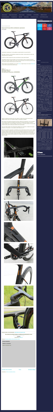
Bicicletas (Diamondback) (44, 81)
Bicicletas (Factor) (49, 83)
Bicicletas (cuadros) (44, 111)
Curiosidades (47, 143)
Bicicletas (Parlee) (47, 98)
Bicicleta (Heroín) (39, 65)
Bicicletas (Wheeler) (44, 110)
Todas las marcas (4, 14)
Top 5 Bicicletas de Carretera (45, 62)
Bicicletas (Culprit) (49, 79)
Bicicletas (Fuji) (44, 85)
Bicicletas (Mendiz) (49, 94)
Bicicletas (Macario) (39, 93)
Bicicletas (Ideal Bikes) (47, 88)
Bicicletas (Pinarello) (44, 99)
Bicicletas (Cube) (44, 79)
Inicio (20, 369)
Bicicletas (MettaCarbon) (47, 95)
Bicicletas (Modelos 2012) (43, 132)
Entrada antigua (31, 369)
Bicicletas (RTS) (47, 100)
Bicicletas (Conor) (44, 78)
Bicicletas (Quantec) (42, 100)
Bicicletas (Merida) (40, 95)
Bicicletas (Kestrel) (47, 90)
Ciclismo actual (45, 141)
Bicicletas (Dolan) (41, 82)
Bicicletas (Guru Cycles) (49, 87)
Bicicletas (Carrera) (40, 74)
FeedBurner (21, 337)
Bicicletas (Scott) (17, 339)
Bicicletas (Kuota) (40, 91)
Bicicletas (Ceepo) (46, 74)
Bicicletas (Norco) (39, 97)
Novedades (38, 147)
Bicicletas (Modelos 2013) (43, 133)
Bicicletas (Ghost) (40, 86)
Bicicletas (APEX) (39, 66)
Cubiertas (43, 143)
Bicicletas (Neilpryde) (49, 96)
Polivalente (48, 147)
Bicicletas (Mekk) (42, 94)
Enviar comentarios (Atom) (10, 371)
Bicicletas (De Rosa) (40, 80)
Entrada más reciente (7, 369)
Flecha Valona (49, 144)
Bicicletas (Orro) (43, 98)
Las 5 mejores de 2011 (42, 146)
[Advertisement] (18, 22)
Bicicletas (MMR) (49, 92)
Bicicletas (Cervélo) (44, 75)
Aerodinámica (46, 128)
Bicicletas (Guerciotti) (43, 87)
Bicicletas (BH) (45, 68)
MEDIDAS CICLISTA (44, 14)
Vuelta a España (47, 149)
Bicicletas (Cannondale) (48, 72)
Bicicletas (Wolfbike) (39, 111)
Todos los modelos (21, 14)
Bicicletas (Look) (43, 92)
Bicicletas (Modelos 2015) (43, 136)
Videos (48, 148)
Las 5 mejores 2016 (44, 145)
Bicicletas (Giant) (48, 86)
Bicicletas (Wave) (39, 110)
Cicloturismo (45, 142)
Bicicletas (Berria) (45, 70)
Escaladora (43, 144)
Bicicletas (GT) (49, 85)
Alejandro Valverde (44, 129)
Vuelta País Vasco (43, 149)
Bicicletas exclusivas (40, 140)
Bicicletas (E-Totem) (46, 82)
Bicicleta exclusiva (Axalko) (45, 65)
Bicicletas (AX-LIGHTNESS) (45, 66)
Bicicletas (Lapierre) (46, 91)
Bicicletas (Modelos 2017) (41, 138)
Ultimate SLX (33, 63)
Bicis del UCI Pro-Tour (48, 140)
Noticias (50, 146)
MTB (47, 146)
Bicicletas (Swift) (40, 106)
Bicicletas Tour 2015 (48, 139)
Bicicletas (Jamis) (41, 89)
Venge (19, 63)
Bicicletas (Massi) (46, 93)
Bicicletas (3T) (50, 65)
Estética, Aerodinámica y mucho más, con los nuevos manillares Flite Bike (44, 115)
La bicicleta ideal (29, 14)
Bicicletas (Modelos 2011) (44, 131)
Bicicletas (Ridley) (40, 101)
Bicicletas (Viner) (44, 108)
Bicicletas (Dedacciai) (46, 80)
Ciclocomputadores (39, 142)
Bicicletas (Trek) (43, 107)
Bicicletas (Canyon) (41, 73)
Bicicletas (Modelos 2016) (9, 339)
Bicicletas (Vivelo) (45, 109)
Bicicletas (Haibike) (40, 88)
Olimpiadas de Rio (43, 147)
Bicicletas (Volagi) (50, 109)
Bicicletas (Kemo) (42, 90)
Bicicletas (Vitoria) (49, 108)
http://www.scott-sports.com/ (20, 332)
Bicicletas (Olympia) (45, 97)
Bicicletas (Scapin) (43, 102)
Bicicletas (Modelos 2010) (48, 130)
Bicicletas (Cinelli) (49, 75)
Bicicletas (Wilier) (49, 110)
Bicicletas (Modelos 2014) (43, 135)
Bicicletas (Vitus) (39, 109)
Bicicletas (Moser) (42, 96)
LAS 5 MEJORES (36, 14)
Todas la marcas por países (13, 14)
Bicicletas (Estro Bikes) (44, 83)
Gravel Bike (39, 145)
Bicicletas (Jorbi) (46, 89)
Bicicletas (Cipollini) (41, 76)
